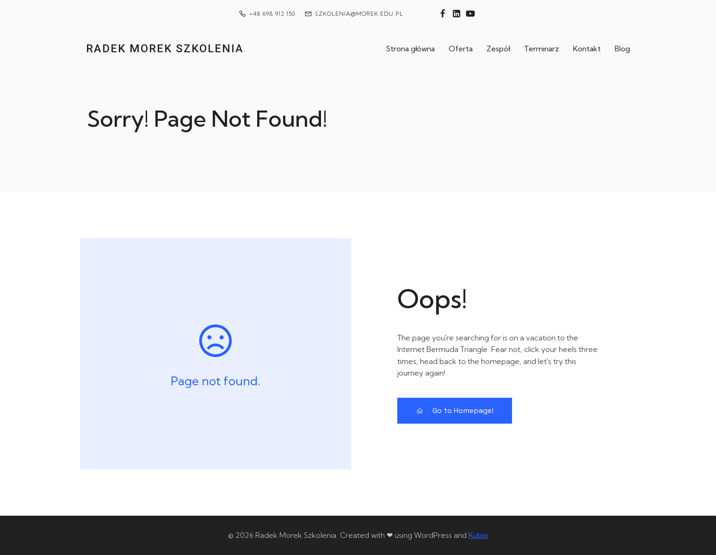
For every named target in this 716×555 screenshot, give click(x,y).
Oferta (461, 48)
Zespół (498, 48)
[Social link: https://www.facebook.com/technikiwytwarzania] (443, 14)
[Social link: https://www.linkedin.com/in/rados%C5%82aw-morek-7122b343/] (456, 14)
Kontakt (587, 48)
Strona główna (410, 48)
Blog (622, 48)
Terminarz (541, 48)
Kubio (478, 535)
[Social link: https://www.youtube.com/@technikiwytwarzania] (470, 14)
